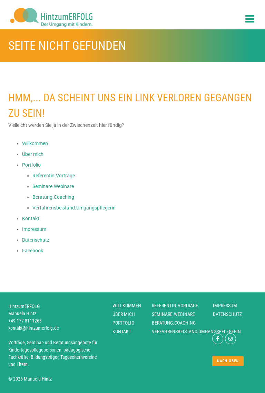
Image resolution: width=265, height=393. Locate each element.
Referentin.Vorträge (175, 305)
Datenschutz (227, 314)
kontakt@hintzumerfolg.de (33, 328)
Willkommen (126, 305)
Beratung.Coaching (174, 323)
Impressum (225, 305)
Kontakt (121, 331)
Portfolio (123, 323)
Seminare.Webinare (173, 314)
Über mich (123, 314)
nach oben (228, 361)
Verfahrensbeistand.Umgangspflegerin (196, 331)
